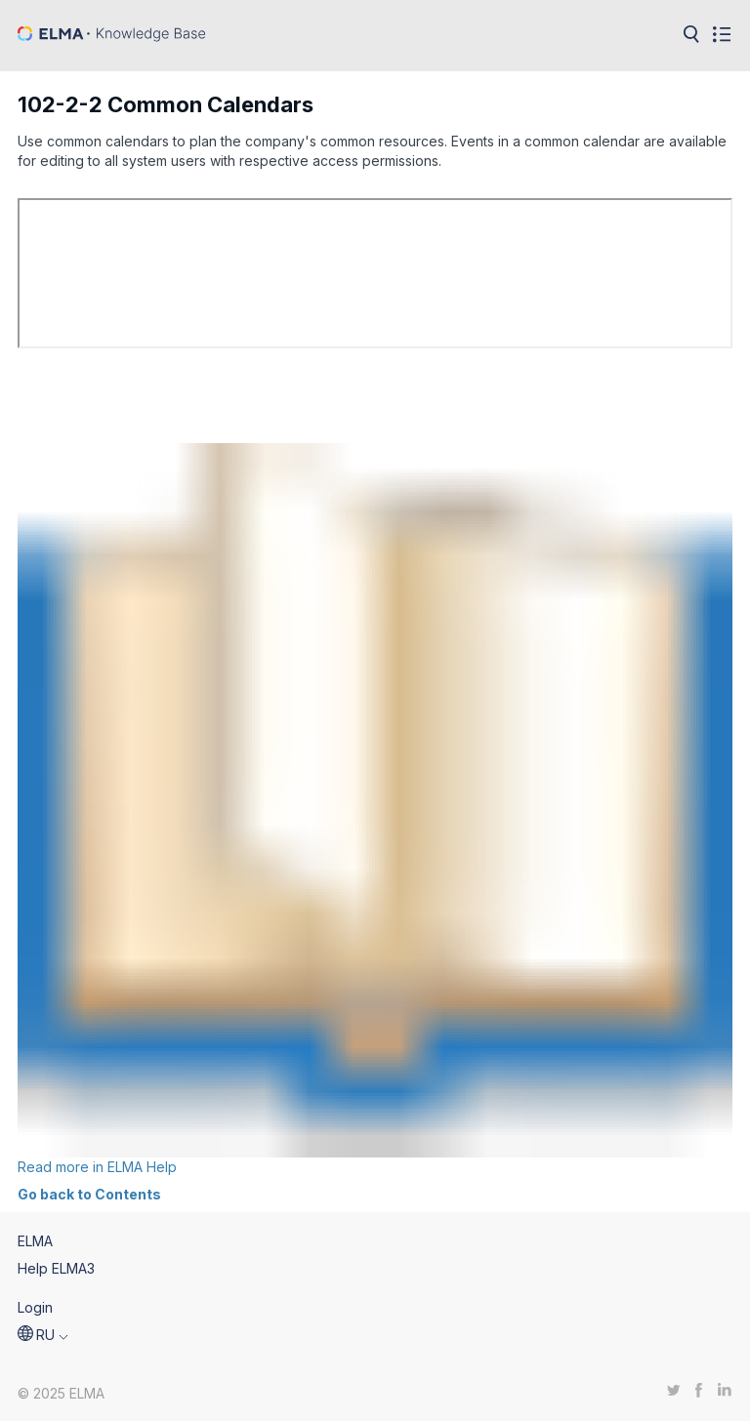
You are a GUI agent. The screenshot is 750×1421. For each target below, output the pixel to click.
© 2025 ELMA (61, 1393)
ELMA (35, 1241)
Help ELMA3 (56, 1268)
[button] (43, 1335)
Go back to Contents (89, 1194)
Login (35, 1307)
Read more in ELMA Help (375, 809)
